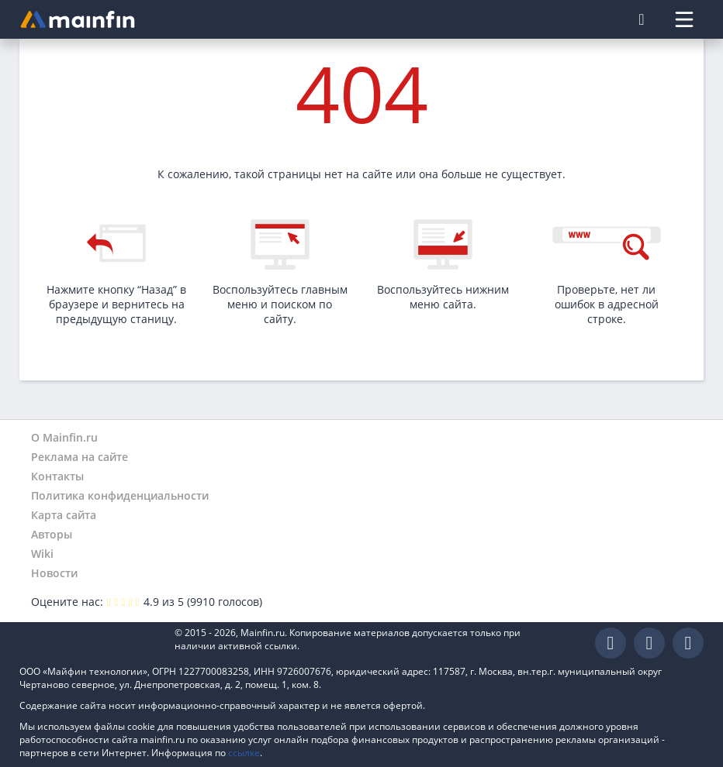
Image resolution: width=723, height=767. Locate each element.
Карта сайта (63, 514)
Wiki (42, 553)
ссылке (244, 752)
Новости (54, 573)
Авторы (51, 534)
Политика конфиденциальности (120, 495)
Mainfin (89, 643)
